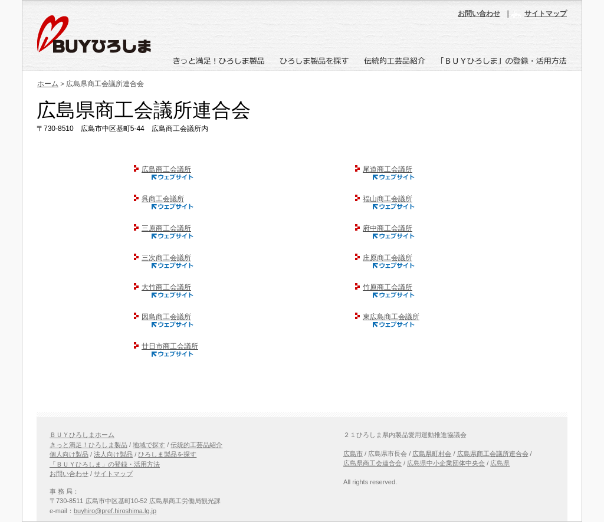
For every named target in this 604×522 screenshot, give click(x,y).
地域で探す (149, 444)
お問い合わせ (479, 13)
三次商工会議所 (162, 257)
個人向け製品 (69, 454)
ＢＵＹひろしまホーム (82, 434)
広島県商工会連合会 (372, 463)
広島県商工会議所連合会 (492, 453)
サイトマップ (545, 13)
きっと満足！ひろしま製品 (88, 444)
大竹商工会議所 (162, 287)
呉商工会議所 (159, 198)
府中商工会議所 (383, 228)
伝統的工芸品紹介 (196, 444)
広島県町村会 (431, 453)
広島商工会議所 (162, 169)
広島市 (353, 453)
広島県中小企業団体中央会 (446, 463)
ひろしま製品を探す (167, 454)
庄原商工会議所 (383, 257)
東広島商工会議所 (387, 316)
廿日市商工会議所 (166, 346)
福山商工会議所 (383, 198)
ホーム (47, 83)
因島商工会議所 (162, 316)
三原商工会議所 (162, 228)
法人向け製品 (113, 454)
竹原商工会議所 (383, 287)
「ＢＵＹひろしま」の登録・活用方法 (105, 464)
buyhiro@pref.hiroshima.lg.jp (115, 510)
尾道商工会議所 (383, 169)
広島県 (500, 463)
